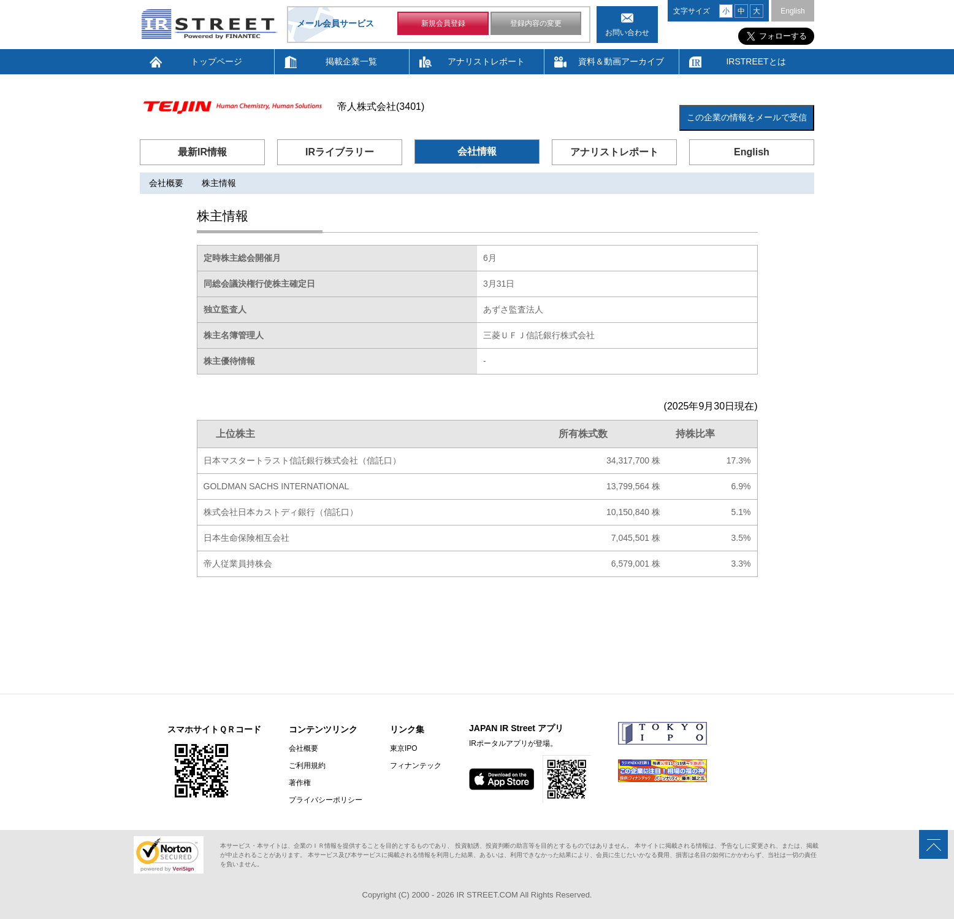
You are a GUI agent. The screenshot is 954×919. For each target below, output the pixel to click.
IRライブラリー (339, 152)
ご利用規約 (307, 765)
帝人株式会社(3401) (380, 106)
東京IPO (404, 748)
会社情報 (477, 151)
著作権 (300, 782)
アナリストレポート (486, 61)
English (792, 11)
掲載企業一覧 (351, 61)
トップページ (216, 61)
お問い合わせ (627, 32)
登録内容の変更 (536, 23)
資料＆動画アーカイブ (621, 61)
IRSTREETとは (755, 61)
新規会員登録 (443, 23)
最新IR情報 (202, 152)
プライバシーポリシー (325, 800)
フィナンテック (415, 765)
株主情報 (219, 183)
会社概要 (166, 183)
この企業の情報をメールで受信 (747, 117)
